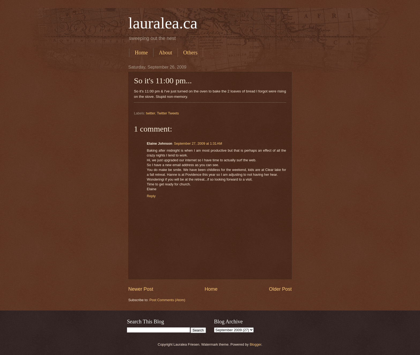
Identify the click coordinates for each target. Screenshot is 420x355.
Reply (151, 196)
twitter (150, 113)
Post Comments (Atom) (167, 300)
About (165, 52)
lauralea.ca (162, 23)
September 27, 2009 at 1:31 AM (198, 143)
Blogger (255, 344)
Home (141, 52)
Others (190, 52)
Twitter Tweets (168, 113)
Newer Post (140, 289)
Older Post (280, 289)
